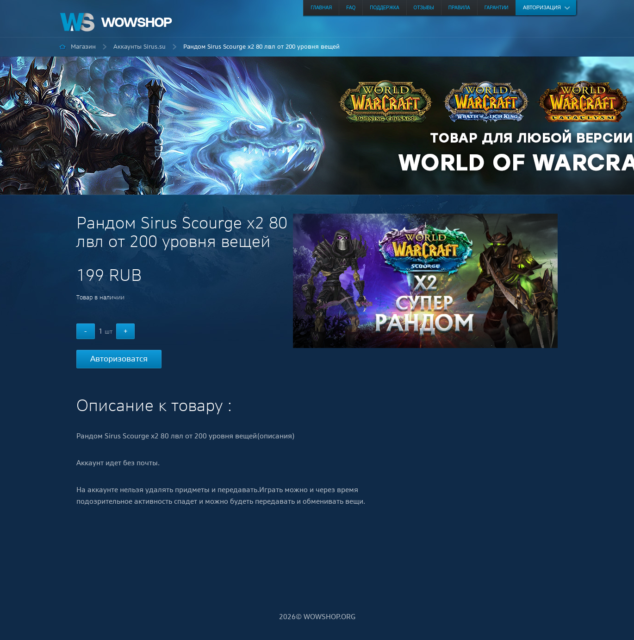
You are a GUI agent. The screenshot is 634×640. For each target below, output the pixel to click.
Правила (459, 7)
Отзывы (424, 7)
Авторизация (542, 7)
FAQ (350, 7)
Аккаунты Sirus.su (139, 47)
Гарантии (497, 7)
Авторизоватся (119, 359)
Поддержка (384, 7)
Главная (321, 7)
